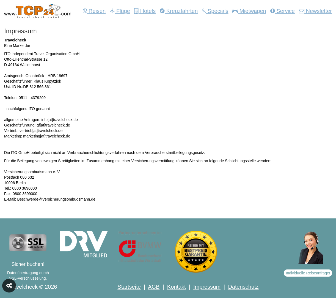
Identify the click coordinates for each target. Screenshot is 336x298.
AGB (153, 287)
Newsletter (315, 11)
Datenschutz (243, 287)
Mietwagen (249, 11)
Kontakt (176, 287)
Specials (215, 11)
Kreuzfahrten (179, 11)
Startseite (129, 287)
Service (282, 11)
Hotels (145, 11)
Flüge (120, 11)
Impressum (207, 287)
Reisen (94, 11)
